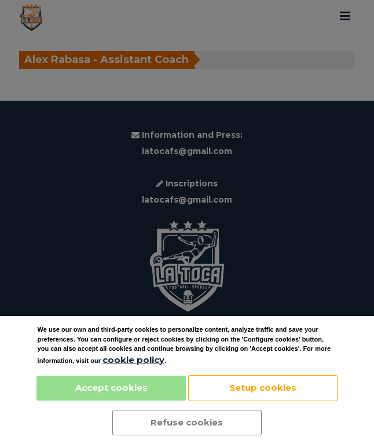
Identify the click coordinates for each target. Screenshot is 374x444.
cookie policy (133, 359)
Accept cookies (111, 387)
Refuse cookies (187, 422)
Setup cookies (262, 387)
